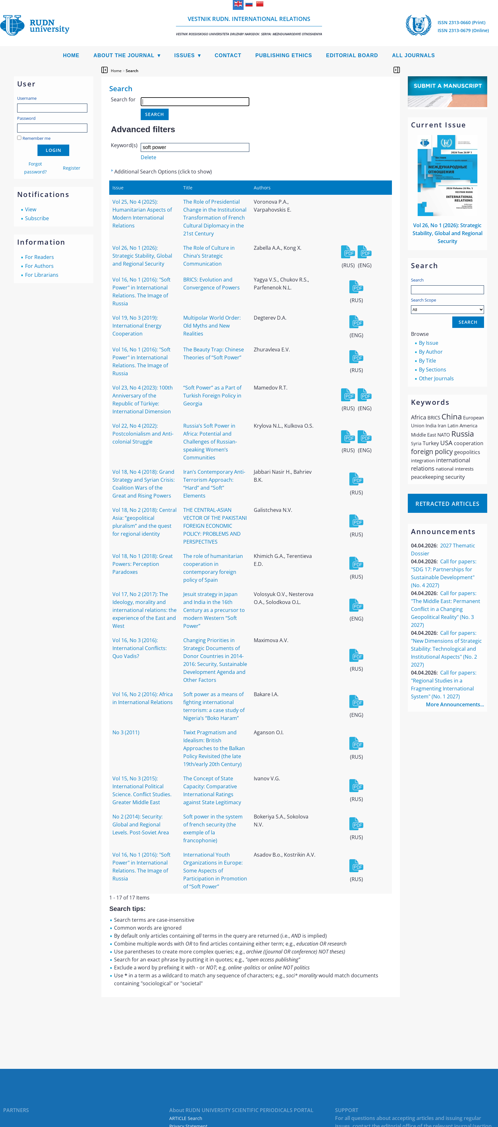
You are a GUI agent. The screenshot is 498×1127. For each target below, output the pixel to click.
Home (71, 55)
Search (417, 280)
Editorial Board (352, 55)
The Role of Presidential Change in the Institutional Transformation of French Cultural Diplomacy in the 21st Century (214, 217)
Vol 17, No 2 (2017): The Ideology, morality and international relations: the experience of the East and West (144, 610)
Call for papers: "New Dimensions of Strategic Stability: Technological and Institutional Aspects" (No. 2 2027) (446, 648)
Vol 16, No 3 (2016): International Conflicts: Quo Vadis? (139, 648)
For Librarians (41, 274)
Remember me (36, 138)
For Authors (39, 265)
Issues (184, 55)
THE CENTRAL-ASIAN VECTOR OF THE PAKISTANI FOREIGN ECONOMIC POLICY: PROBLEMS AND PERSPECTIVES (215, 525)
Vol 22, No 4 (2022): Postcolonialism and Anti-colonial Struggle (142, 433)
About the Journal (123, 55)
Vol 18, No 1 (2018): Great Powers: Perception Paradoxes (142, 564)
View (30, 209)
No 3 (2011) (125, 732)
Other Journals (436, 378)
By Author (431, 351)
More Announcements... (455, 704)
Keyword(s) (124, 145)
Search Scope (447, 305)
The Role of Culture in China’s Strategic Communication (209, 255)
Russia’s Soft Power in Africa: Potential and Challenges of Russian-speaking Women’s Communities (210, 441)
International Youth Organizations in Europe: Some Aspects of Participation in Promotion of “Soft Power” (215, 870)
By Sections (432, 369)
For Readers (39, 257)
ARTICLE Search (185, 1118)
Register (71, 168)
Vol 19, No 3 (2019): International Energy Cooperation (136, 325)
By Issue (428, 342)
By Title (427, 360)
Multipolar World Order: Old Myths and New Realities (212, 325)
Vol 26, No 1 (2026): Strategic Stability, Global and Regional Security (447, 233)
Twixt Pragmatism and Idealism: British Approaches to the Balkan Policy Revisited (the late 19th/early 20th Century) (214, 748)
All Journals (413, 55)
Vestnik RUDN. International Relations (249, 25)
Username (27, 98)
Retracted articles (447, 503)
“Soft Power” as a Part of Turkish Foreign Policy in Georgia (212, 395)
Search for (123, 99)
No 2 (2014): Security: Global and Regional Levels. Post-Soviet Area (140, 824)
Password (26, 118)
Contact (228, 55)
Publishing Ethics (283, 55)
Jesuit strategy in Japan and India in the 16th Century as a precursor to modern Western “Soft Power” (214, 610)
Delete (148, 157)
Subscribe (37, 218)
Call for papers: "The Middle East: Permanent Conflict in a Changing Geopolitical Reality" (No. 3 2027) (445, 609)
